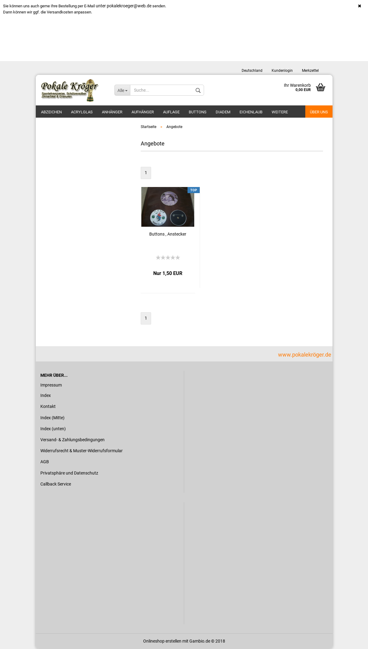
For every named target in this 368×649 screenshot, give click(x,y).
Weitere (280, 112)
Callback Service (55, 484)
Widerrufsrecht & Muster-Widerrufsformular (81, 450)
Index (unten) (53, 428)
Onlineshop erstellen (162, 641)
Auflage (171, 112)
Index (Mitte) (52, 417)
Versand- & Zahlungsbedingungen (72, 439)
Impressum (51, 385)
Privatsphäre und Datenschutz (69, 473)
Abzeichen (51, 112)
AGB (44, 461)
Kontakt (48, 406)
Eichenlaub (251, 112)
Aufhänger (143, 112)
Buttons (197, 112)
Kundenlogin (282, 70)
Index (45, 395)
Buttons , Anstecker (167, 234)
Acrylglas (82, 112)
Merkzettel (310, 70)
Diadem (223, 112)
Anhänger (112, 112)
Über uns (319, 112)
